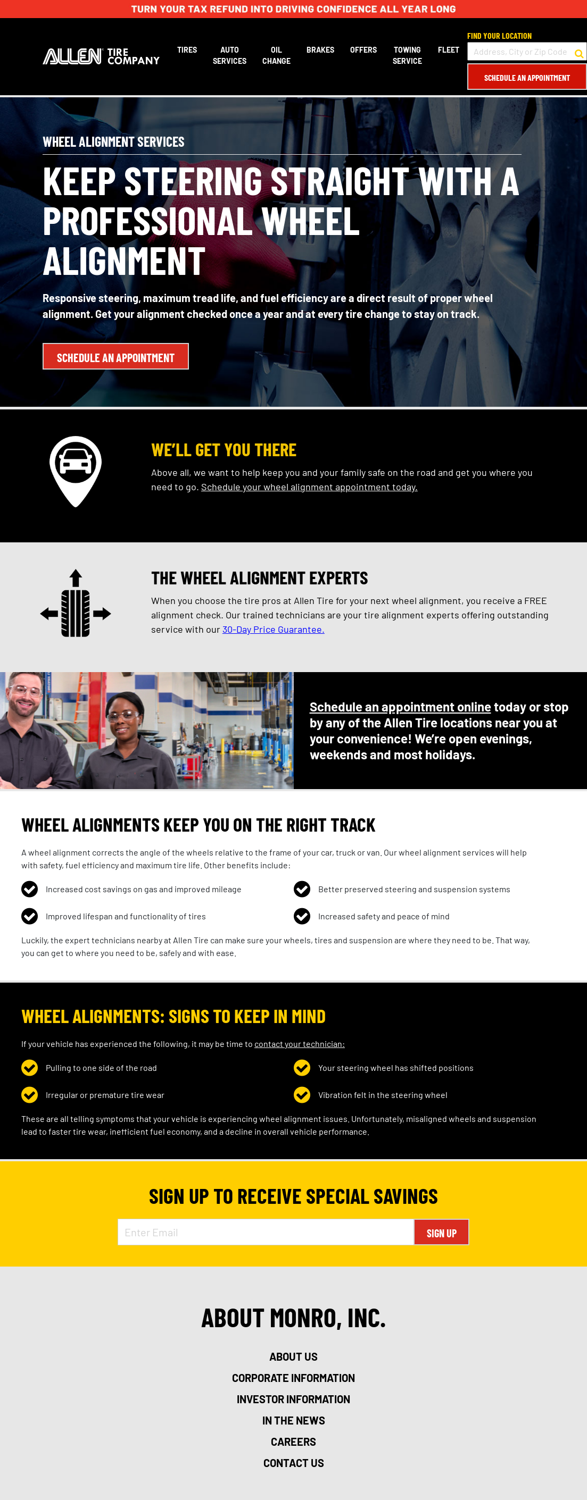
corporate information (293, 1377)
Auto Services (229, 55)
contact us (293, 1462)
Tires (187, 49)
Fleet (448, 49)
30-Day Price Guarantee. (273, 629)
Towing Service (407, 55)
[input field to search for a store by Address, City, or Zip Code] (527, 51)
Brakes (320, 49)
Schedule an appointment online (400, 706)
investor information (293, 1399)
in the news (293, 1420)
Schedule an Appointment (527, 77)
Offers (363, 49)
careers (293, 1441)
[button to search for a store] (579, 52)
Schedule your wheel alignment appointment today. (309, 486)
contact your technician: (299, 1043)
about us (293, 1356)
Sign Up (442, 1233)
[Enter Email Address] (266, 1232)
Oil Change (276, 55)
